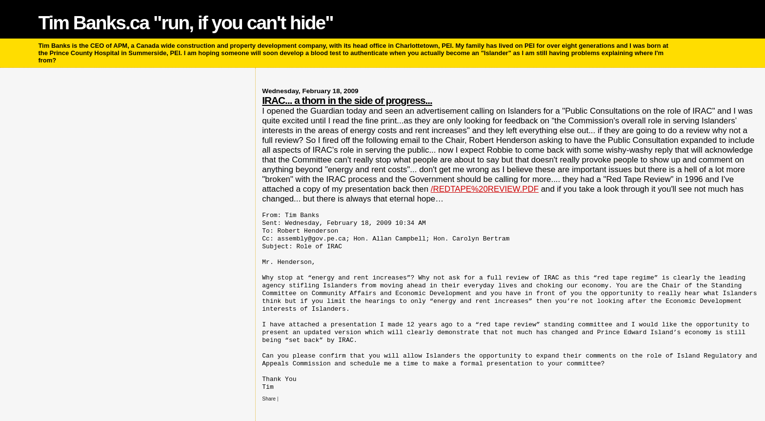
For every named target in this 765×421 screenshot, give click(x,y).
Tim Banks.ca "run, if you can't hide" (185, 22)
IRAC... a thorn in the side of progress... (347, 100)
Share (269, 398)
